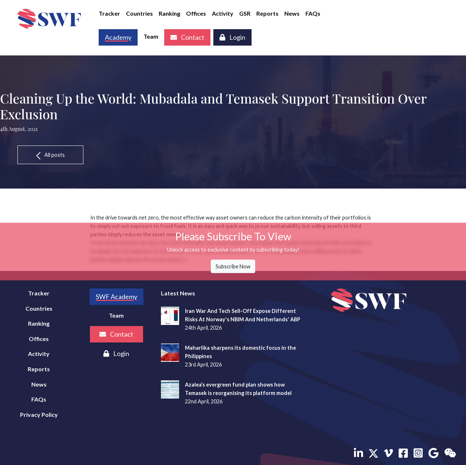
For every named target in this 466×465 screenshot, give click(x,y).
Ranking (169, 13)
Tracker (109, 13)
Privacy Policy (39, 414)
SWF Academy (116, 296)
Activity (222, 13)
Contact (187, 37)
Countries (139, 13)
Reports (267, 13)
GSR (244, 13)
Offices (196, 13)
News (292, 13)
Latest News (178, 293)
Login (232, 37)
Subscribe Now (233, 266)
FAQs (312, 13)
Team (150, 36)
